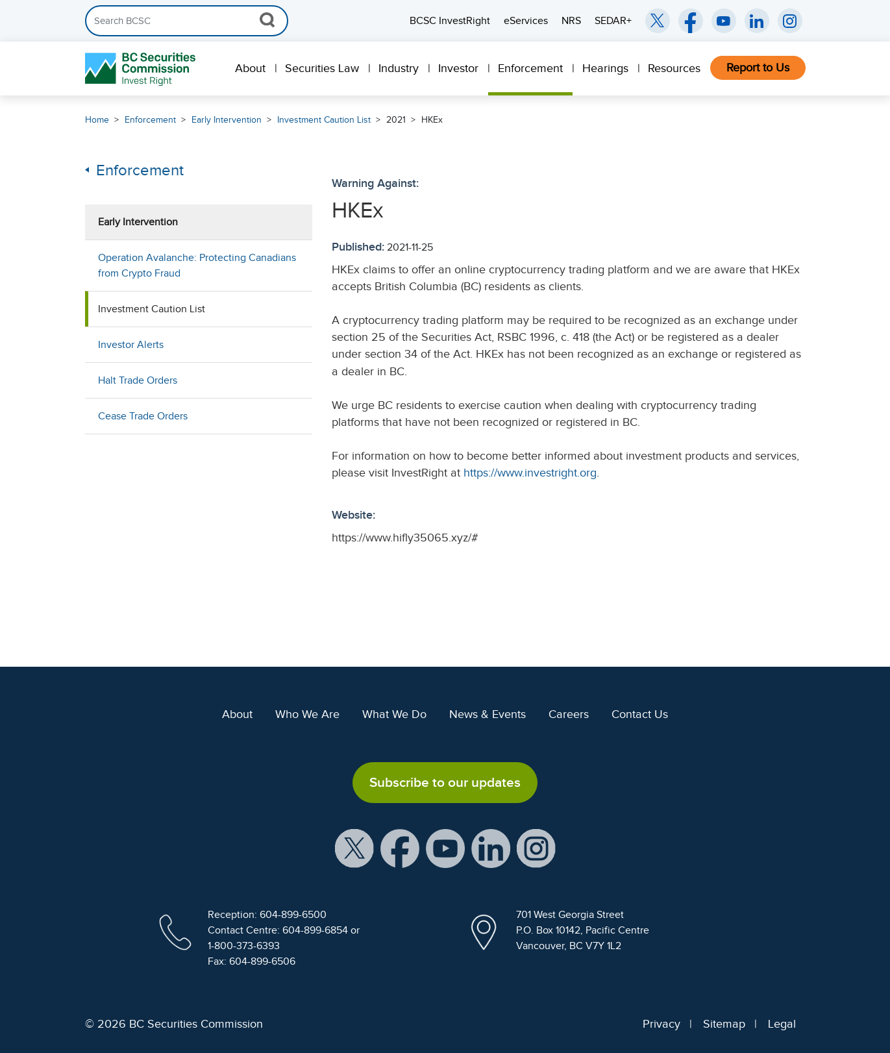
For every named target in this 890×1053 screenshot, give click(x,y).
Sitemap (724, 1023)
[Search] (186, 20)
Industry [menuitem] (398, 68)
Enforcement (150, 120)
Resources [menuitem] (674, 68)
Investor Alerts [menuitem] (131, 345)
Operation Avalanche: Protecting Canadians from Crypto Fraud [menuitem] (197, 265)
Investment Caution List (324, 120)
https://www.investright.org (530, 472)
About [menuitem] (250, 68)
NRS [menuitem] (571, 21)
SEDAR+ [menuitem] (613, 21)
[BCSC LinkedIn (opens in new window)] (757, 20)
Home (97, 120)
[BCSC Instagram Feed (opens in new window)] (790, 20)
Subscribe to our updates (445, 782)
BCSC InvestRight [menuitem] (450, 21)
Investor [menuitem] (458, 68)
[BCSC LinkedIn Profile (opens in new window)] (490, 847)
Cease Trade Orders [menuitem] (143, 416)
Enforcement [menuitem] (530, 68)
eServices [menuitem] (526, 21)
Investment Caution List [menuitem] (151, 309)
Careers (569, 714)
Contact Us (640, 714)
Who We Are (307, 714)
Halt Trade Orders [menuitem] (137, 380)
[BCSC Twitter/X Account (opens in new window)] (657, 20)
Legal (782, 1023)
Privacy (661, 1023)
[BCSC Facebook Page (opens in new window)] (690, 20)
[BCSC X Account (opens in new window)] (354, 847)
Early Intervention (227, 120)
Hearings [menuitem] (605, 68)
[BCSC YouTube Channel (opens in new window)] (723, 20)
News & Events (487, 714)
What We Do (394, 714)
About (237, 714)
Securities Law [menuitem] (322, 68)
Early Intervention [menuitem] (138, 222)
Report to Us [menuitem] (757, 67)
